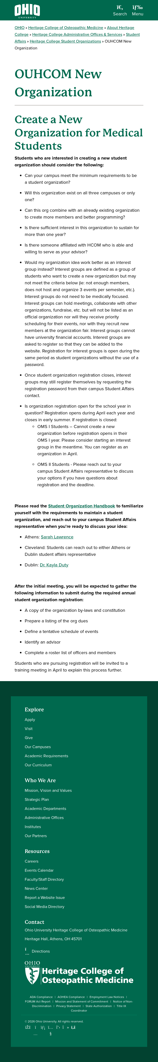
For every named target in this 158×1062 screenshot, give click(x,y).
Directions (41, 951)
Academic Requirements (46, 756)
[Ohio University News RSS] (73, 1027)
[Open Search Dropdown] (120, 12)
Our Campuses (38, 747)
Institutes (33, 827)
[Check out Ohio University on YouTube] (50, 1030)
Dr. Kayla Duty (54, 565)
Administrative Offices (44, 818)
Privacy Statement (68, 1006)
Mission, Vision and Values (48, 790)
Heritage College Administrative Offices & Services (77, 34)
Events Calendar (39, 870)
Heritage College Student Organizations (65, 41)
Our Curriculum (38, 765)
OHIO (19, 28)
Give (29, 738)
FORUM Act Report (37, 1001)
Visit (29, 729)
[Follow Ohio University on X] (58, 1027)
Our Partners (36, 836)
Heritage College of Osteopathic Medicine (65, 28)
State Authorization (99, 1006)
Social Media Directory (44, 906)
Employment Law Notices (107, 997)
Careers (31, 861)
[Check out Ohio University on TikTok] (66, 1027)
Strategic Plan (37, 799)
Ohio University (46, 1021)
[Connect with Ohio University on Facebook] (28, 1027)
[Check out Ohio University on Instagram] (35, 1033)
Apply (30, 719)
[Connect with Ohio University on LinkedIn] (43, 1027)
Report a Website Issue (45, 897)
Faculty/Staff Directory (44, 879)
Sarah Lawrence (57, 537)
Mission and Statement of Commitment (81, 1001)
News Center (36, 888)
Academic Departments (45, 808)
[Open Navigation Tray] (137, 12)
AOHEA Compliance (71, 997)
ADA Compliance (41, 997)
